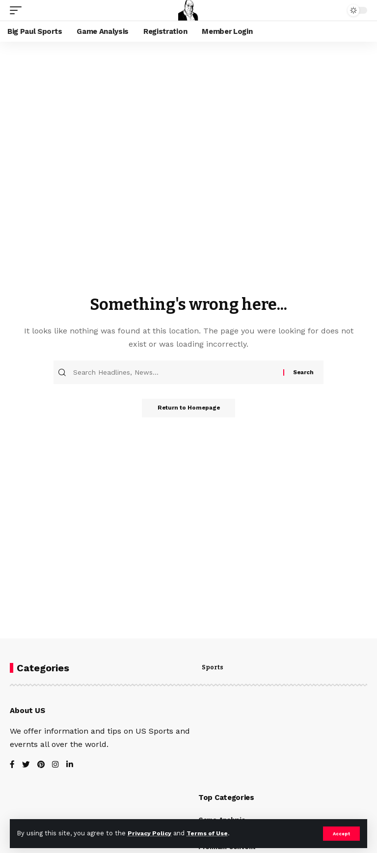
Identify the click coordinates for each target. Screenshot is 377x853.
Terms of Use (211, 833)
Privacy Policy (151, 833)
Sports (212, 667)
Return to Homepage (188, 409)
